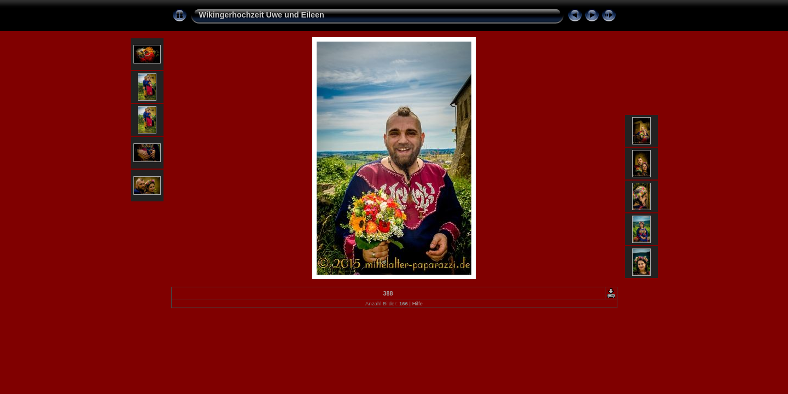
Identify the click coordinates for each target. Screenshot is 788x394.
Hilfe (417, 303)
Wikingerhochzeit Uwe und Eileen (261, 14)
